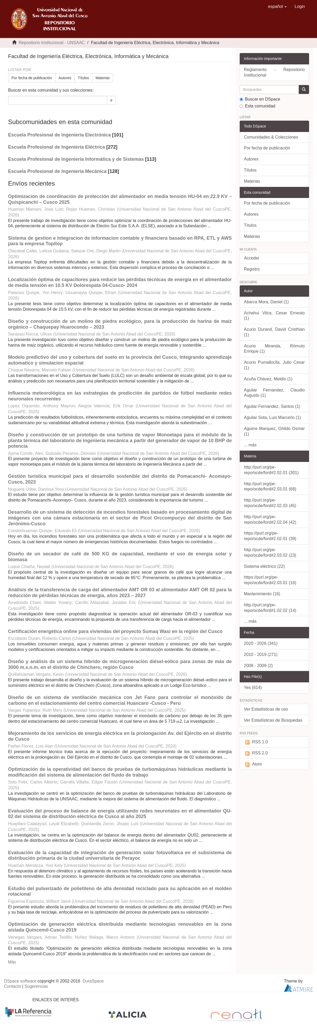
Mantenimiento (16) (262, 594)
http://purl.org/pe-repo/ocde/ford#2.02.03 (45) (270, 503)
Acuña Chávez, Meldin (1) (268, 379)
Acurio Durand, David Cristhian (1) (274, 332)
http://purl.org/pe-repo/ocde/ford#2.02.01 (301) (271, 470)
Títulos (83, 78)
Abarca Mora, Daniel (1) (266, 302)
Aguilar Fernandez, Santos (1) (272, 406)
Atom (253, 764)
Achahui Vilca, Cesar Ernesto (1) (274, 316)
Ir (111, 100)
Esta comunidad (257, 106)
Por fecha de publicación (32, 78)
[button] (277, 6)
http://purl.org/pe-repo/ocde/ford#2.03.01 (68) (270, 486)
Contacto (12, 986)
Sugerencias (36, 986)
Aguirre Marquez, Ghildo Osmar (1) (274, 431)
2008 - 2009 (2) (258, 665)
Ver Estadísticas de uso (266, 709)
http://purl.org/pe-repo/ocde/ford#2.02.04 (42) (270, 519)
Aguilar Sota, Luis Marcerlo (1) (272, 417)
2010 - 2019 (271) (260, 654)
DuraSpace (93, 981)
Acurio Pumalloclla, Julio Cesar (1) (274, 365)
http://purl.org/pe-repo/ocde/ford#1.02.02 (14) (270, 608)
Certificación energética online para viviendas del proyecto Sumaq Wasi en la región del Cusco (115, 631)
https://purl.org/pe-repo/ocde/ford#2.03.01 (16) (270, 580)
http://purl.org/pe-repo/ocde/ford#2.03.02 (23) (270, 552)
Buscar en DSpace (260, 99)
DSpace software (20, 981)
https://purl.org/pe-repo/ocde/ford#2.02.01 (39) (270, 536)
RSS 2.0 (256, 753)
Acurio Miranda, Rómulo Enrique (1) (274, 349)
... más (250, 445)
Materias (103, 78)
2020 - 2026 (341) (260, 643)
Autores (65, 78)
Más (12, 962)
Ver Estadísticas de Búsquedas (273, 720)
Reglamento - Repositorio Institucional (274, 72)
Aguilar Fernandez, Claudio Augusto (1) (274, 393)
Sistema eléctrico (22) (264, 566)
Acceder (251, 258)
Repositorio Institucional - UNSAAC (51, 42)
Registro (252, 269)
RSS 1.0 (256, 742)
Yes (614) (253, 687)
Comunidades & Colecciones (271, 137)
